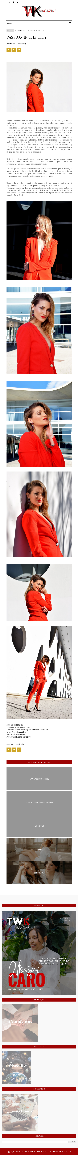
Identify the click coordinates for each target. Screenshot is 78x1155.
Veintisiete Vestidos (40, 729)
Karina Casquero (23, 737)
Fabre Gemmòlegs (19, 732)
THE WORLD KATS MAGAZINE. (37, 1151)
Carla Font (18, 725)
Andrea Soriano (18, 734)
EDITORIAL (22, 30)
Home (10, 30)
